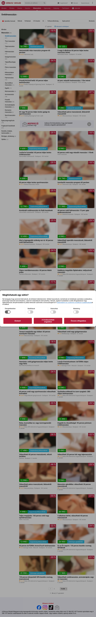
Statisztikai (54, 308)
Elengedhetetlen (10, 308)
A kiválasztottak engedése (48, 321)
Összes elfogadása (78, 321)
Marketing (76, 308)
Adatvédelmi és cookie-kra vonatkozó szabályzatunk (74, 302)
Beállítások (31, 308)
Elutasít (18, 321)
